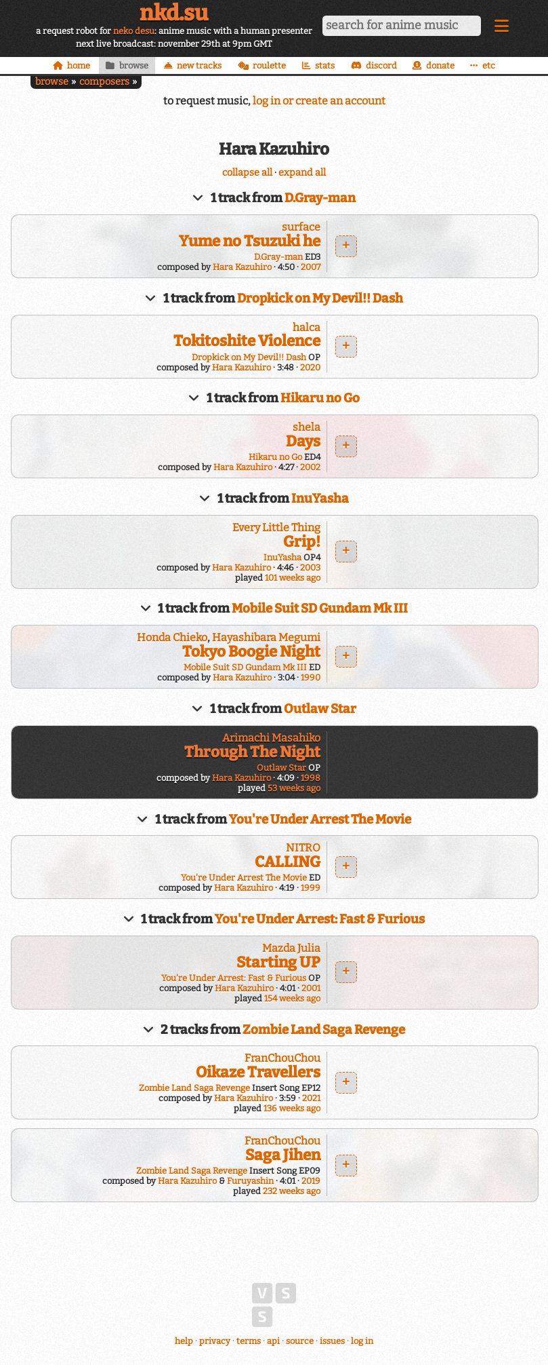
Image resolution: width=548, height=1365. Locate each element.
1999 (310, 888)
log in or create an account (319, 100)
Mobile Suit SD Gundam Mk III (320, 608)
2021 (311, 1098)
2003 (310, 567)
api (273, 1341)
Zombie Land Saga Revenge (324, 1029)
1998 (310, 778)
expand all (302, 172)
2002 (310, 467)
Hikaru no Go (320, 398)
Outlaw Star (320, 708)
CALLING (287, 862)
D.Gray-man (320, 198)
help (184, 1341)
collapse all (247, 172)
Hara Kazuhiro (242, 267)
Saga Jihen (282, 1155)
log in (362, 1341)
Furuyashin (250, 1181)
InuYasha (320, 498)
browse (51, 82)
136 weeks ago (292, 1108)
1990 (310, 677)
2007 (310, 267)
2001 (310, 988)
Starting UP (278, 962)
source (300, 1341)
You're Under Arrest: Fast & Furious (320, 919)
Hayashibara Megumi (266, 637)
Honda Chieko (172, 637)
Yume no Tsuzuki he (249, 241)
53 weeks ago (294, 788)
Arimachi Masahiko (271, 737)
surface (301, 226)
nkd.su (174, 13)
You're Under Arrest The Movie (320, 819)
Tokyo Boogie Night (251, 651)
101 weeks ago (292, 578)
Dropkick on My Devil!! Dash (320, 298)
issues (332, 1341)
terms (248, 1341)
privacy (214, 1341)
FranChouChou (282, 1058)
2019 (310, 1181)
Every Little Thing (276, 527)
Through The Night (252, 752)
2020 (310, 367)
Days (303, 441)
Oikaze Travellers (258, 1072)
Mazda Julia (291, 948)
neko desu (133, 31)
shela (306, 427)
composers (104, 82)
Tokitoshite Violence (246, 341)
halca (306, 327)
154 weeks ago (292, 998)
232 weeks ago (291, 1191)
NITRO (303, 847)
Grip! (301, 542)
